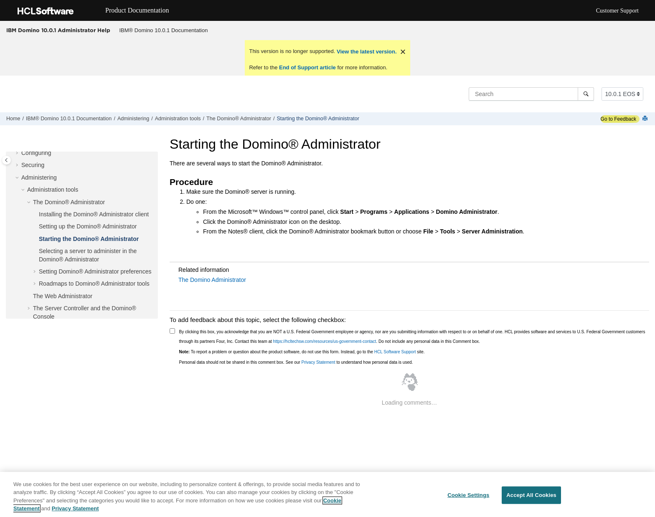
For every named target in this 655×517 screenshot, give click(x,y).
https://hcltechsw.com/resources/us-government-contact (324, 341)
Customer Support (617, 11)
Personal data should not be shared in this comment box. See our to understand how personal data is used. (296, 362)
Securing (32, 165)
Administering (133, 119)
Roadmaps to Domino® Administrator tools (94, 283)
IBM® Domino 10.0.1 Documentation (163, 30)
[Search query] (531, 94)
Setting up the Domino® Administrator (88, 226)
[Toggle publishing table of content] (6, 160)
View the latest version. (365, 51)
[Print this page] (646, 119)
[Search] (586, 94)
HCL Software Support (395, 352)
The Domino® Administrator (238, 119)
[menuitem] (163, 30)
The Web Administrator (62, 296)
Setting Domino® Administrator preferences (95, 271)
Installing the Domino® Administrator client (94, 214)
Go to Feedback (618, 119)
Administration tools (178, 119)
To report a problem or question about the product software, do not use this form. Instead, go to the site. (302, 352)
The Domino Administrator (212, 279)
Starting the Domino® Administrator (318, 119)
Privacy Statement (318, 362)
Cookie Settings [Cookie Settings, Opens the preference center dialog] (468, 495)
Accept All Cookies (531, 495)
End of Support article (307, 67)
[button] (18, 153)
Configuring (36, 153)
